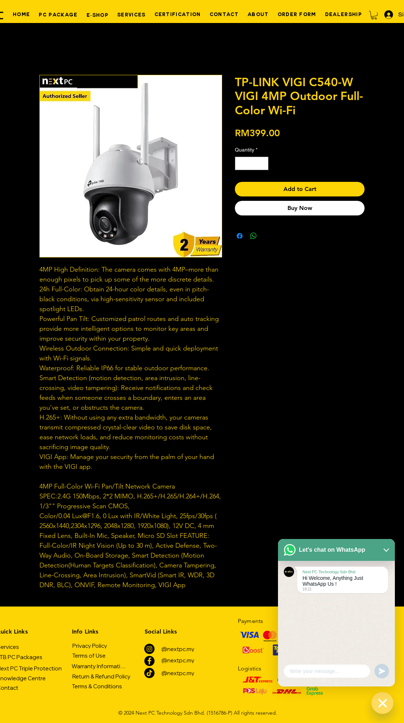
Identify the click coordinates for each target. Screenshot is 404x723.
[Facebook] (149, 661)
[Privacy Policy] (90, 646)
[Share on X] (267, 236)
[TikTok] (149, 673)
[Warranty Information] (99, 666)
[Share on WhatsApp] (253, 236)
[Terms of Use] (89, 655)
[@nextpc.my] (178, 649)
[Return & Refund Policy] (101, 676)
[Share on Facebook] (239, 236)
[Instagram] (149, 649)
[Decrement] (240, 163)
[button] (374, 15)
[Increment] (262, 163)
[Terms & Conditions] (97, 686)
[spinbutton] (251, 163)
